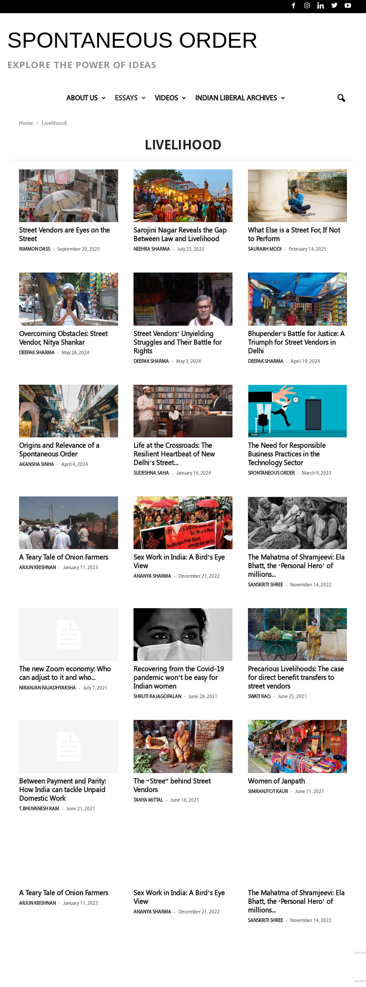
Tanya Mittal (148, 800)
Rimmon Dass (34, 249)
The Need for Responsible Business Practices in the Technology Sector (287, 454)
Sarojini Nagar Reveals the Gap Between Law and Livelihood (180, 234)
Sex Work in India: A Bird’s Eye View (179, 561)
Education (260, 905)
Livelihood (260, 932)
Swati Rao (259, 696)
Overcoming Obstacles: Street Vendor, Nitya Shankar (63, 338)
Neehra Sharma (152, 249)
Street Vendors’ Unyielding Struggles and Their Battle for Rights (178, 342)
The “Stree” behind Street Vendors (172, 785)
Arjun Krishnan (37, 567)
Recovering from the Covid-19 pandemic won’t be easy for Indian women (179, 677)
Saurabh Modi (265, 249)
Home (26, 123)
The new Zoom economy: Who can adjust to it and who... (65, 673)
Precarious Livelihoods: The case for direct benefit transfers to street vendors (296, 677)
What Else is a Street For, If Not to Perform (294, 234)
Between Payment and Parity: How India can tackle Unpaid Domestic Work (62, 789)
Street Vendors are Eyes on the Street (64, 234)
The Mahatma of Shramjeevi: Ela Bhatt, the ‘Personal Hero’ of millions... (296, 565)
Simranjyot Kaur (268, 791)
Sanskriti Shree (265, 585)
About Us (86, 99)
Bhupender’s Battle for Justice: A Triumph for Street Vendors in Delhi (296, 342)
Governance (262, 918)
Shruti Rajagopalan (157, 696)
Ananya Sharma (152, 576)
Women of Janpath (276, 780)
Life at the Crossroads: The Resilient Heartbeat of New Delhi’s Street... (174, 454)
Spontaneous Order (271, 473)
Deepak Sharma (36, 353)
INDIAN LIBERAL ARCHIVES (240, 99)
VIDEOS (170, 99)
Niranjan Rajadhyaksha (47, 688)
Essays (130, 99)
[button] (341, 99)
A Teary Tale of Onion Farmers (63, 556)
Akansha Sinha (36, 464)
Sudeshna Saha (151, 473)
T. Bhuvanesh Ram (39, 809)
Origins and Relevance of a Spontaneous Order (59, 449)
